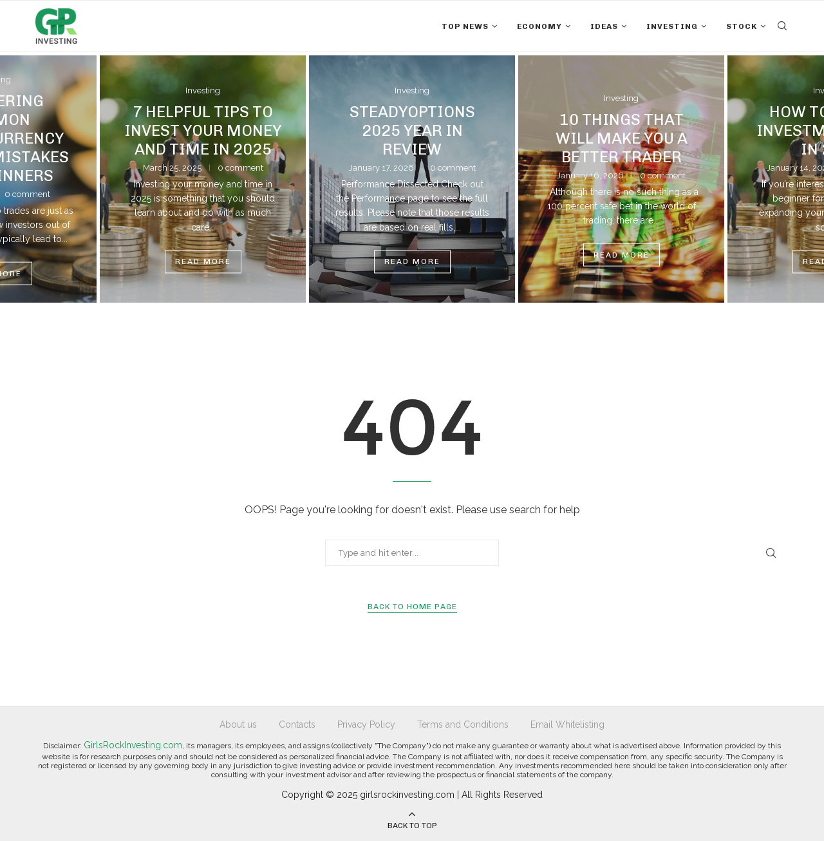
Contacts (297, 724)
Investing (672, 26)
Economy (539, 26)
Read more (203, 262)
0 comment (27, 193)
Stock (741, 26)
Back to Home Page (412, 606)
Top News (465, 26)
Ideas (604, 26)
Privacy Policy (366, 724)
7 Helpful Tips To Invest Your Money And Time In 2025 (202, 130)
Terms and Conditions (463, 724)
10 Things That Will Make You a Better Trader (622, 137)
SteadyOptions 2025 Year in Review (412, 130)
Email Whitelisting (567, 724)
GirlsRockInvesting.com (133, 745)
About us (238, 724)
